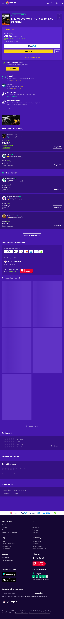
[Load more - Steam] (4, 86)
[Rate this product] (9, 469)
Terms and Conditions (21, 612)
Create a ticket (6, 546)
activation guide (16, 88)
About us (5, 525)
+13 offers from (32, 57)
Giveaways (36, 543)
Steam (21, 86)
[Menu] (3, 3)
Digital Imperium (13, 197)
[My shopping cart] (57, 3)
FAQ (3, 541)
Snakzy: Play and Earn (39, 548)
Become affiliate (37, 546)
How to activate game (8, 543)
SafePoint (10, 179)
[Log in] (61, 3)
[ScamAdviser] (12, 262)
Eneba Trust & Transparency (10, 532)
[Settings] (10, 602)
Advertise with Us (7, 560)
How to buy (36, 525)
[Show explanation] (22, 157)
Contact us (5, 527)
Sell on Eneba (6, 557)
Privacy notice (29, 596)
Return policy (6, 548)
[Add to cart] (57, 51)
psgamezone (11, 215)
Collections (36, 527)
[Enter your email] (18, 593)
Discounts (35, 532)
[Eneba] (11, 2)
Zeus (9, 154)
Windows (16, 493)
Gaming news (37, 541)
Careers (4, 530)
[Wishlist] (52, 3)
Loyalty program (38, 530)
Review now (56, 446)
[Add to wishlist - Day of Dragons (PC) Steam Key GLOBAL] (59, 17)
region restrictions (16, 80)
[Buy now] (32, 46)
